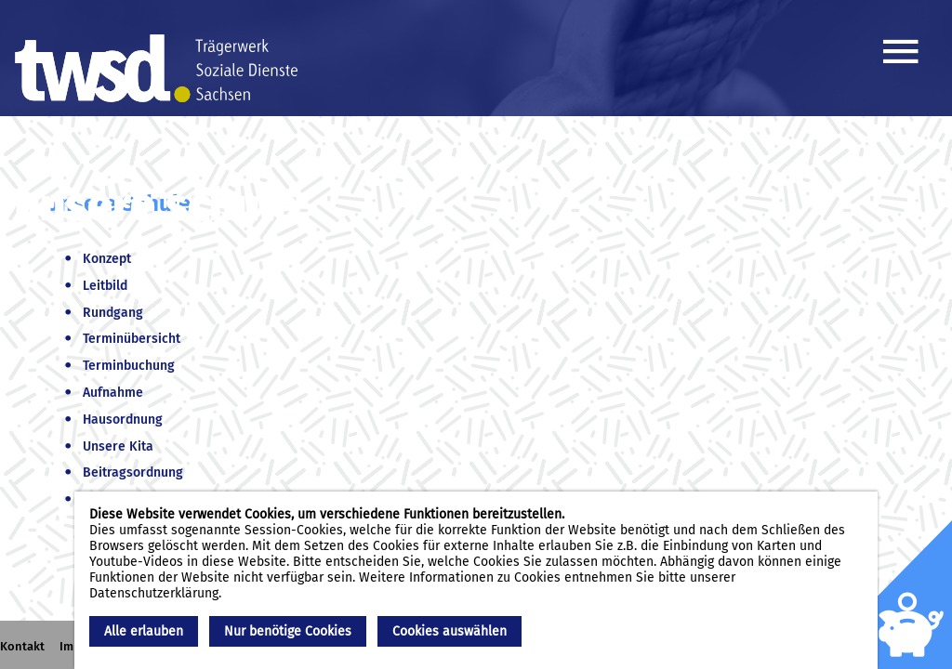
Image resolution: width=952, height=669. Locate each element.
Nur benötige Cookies (287, 631)
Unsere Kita (118, 446)
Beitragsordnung (133, 472)
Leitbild (105, 286)
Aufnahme (113, 392)
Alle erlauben (143, 631)
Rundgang (113, 313)
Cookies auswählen (449, 631)
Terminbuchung (129, 366)
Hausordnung (123, 419)
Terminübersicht (131, 339)
